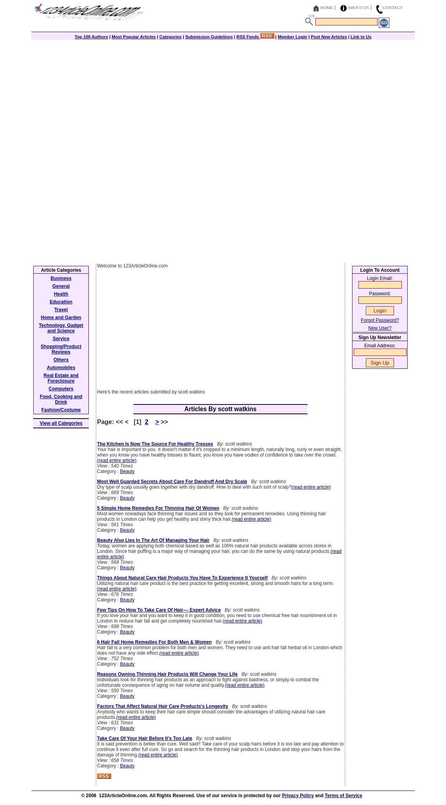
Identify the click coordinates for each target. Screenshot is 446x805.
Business (60, 278)
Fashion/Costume (61, 410)
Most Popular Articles (134, 36)
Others (61, 360)
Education (61, 302)
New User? (379, 328)
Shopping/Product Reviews (61, 349)
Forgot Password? (380, 320)
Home (326, 7)
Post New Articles (329, 36)
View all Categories (61, 423)
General (61, 286)
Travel (61, 309)
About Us (358, 7)
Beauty (127, 471)
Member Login (292, 36)
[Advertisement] (223, 95)
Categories (170, 36)
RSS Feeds (255, 36)
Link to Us (361, 36)
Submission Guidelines (209, 36)
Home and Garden (61, 317)
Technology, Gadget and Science (61, 328)
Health (61, 294)
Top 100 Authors (91, 36)
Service (61, 338)
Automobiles (61, 367)
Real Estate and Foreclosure (60, 378)
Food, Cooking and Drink (61, 399)
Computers (61, 389)
